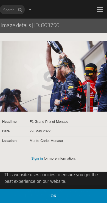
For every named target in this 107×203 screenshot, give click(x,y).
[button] (100, 9)
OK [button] (53, 196)
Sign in (37, 158)
